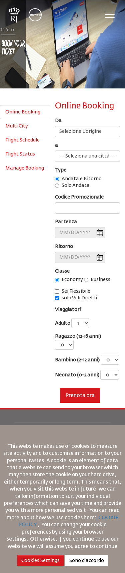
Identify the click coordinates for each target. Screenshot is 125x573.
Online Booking (22, 112)
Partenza (66, 222)
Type (60, 170)
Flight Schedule (22, 140)
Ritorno (64, 246)
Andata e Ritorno (82, 179)
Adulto (72, 323)
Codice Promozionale (79, 197)
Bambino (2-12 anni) (87, 360)
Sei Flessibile (76, 291)
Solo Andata (76, 185)
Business (100, 279)
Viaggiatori (68, 309)
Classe (62, 271)
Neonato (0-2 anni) (87, 375)
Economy (72, 279)
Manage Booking (24, 168)
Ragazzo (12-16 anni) (78, 342)
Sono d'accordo (86, 560)
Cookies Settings (40, 560)
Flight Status (20, 154)
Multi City (16, 126)
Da (58, 120)
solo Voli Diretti (79, 298)
